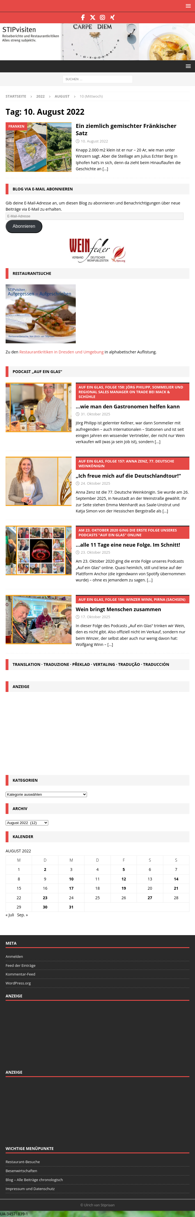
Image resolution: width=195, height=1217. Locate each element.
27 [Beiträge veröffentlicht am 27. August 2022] (150, 897)
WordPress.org (18, 983)
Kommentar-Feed (20, 974)
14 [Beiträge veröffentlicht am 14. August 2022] (176, 879)
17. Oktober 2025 (95, 616)
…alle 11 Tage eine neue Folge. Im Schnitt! (132, 537)
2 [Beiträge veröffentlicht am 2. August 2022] (45, 869)
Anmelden (14, 956)
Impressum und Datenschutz (30, 1188)
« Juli (10, 914)
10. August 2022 (94, 141)
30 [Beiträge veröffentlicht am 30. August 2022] (45, 907)
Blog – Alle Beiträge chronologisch (34, 1179)
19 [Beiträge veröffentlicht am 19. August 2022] (123, 888)
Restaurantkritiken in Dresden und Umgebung (61, 352)
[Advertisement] (98, 733)
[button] (187, 5)
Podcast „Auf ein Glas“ (37, 371)
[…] (105, 168)
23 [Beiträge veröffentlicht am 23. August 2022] (45, 897)
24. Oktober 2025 (95, 483)
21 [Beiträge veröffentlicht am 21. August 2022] (176, 888)
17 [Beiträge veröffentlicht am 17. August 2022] (71, 888)
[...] (157, 441)
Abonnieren (24, 226)
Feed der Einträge (21, 965)
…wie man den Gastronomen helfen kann (132, 396)
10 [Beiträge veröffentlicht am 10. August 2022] (71, 879)
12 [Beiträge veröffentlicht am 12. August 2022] (123, 879)
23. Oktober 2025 (95, 552)
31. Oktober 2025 (95, 414)
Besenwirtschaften (21, 1170)
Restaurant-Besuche (23, 1161)
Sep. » (22, 914)
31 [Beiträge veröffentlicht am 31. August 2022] (71, 907)
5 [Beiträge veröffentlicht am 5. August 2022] (124, 869)
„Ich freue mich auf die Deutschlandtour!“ (132, 468)
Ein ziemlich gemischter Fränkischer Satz (126, 129)
